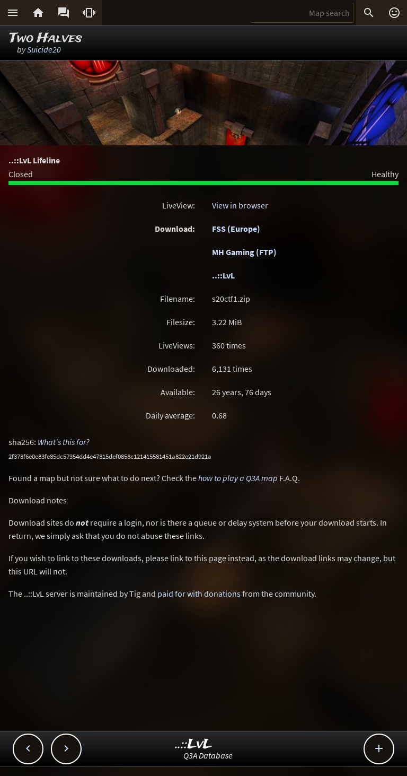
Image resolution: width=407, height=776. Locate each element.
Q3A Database (208, 755)
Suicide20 (44, 49)
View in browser (240, 205)
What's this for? (64, 442)
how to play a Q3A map (238, 478)
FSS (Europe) (236, 228)
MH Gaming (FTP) (244, 252)
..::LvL (223, 275)
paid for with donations (199, 593)
